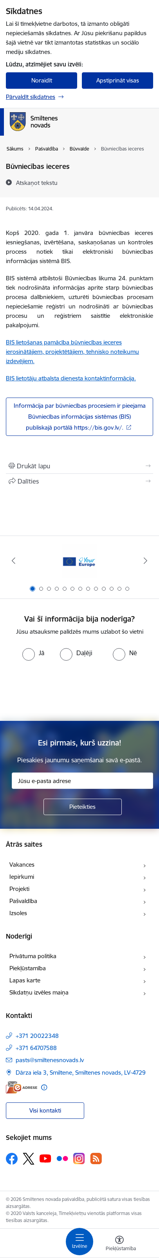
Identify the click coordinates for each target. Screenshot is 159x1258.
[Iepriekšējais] (13, 560)
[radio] (33, 653)
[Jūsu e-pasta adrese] (82, 780)
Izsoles (18, 913)
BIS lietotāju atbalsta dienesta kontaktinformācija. (71, 378)
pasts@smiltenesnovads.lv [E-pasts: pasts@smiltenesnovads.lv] (50, 1060)
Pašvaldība (23, 901)
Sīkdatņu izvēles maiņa (39, 992)
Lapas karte (24, 980)
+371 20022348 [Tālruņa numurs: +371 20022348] (37, 1035)
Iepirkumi (21, 876)
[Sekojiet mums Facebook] (12, 1159)
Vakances (21, 864)
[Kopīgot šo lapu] (79, 481)
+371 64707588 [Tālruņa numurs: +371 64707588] (36, 1048)
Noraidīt (41, 80)
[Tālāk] (145, 560)
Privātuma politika (32, 956)
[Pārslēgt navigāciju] (79, 1241)
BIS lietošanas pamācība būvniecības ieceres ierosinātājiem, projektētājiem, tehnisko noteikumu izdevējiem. (72, 352)
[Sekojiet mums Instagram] (79, 1158)
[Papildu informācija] (44, 1087)
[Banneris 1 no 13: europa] (79, 560)
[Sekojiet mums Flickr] (62, 1158)
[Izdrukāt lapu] (79, 466)
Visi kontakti (45, 1110)
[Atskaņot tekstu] (37, 182)
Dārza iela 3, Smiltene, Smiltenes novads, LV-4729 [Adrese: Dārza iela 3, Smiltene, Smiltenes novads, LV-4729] (81, 1072)
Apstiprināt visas (117, 80)
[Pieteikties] (82, 807)
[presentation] (79, 690)
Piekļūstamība (27, 968)
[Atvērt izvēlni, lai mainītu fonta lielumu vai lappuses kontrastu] (119, 1244)
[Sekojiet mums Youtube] (45, 1158)
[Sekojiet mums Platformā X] (28, 1159)
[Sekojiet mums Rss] (96, 1158)
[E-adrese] (21, 1087)
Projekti (19, 888)
